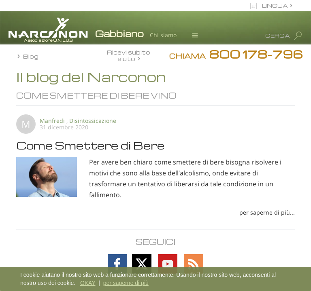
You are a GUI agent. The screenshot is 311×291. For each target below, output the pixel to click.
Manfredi (52, 120)
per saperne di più (126, 283)
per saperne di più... (267, 212)
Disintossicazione (92, 120)
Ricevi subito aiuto (128, 55)
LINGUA (275, 5)
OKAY (88, 283)
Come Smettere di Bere (90, 145)
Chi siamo (163, 35)
